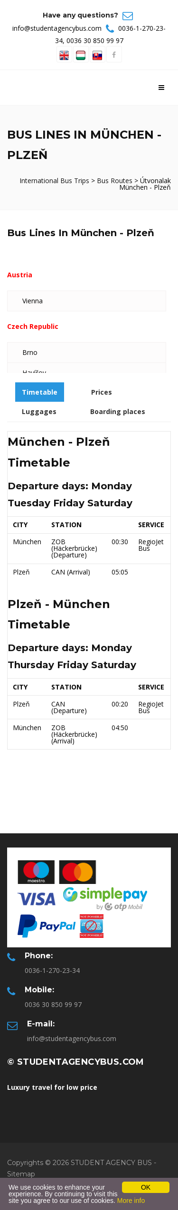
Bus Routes (114, 180)
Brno (29, 352)
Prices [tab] (101, 392)
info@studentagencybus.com (57, 28)
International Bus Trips (55, 180)
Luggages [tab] (39, 411)
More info (131, 1200)
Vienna (32, 300)
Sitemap (21, 1174)
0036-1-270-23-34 (52, 970)
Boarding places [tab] (117, 411)
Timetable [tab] (39, 392)
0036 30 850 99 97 (94, 40)
